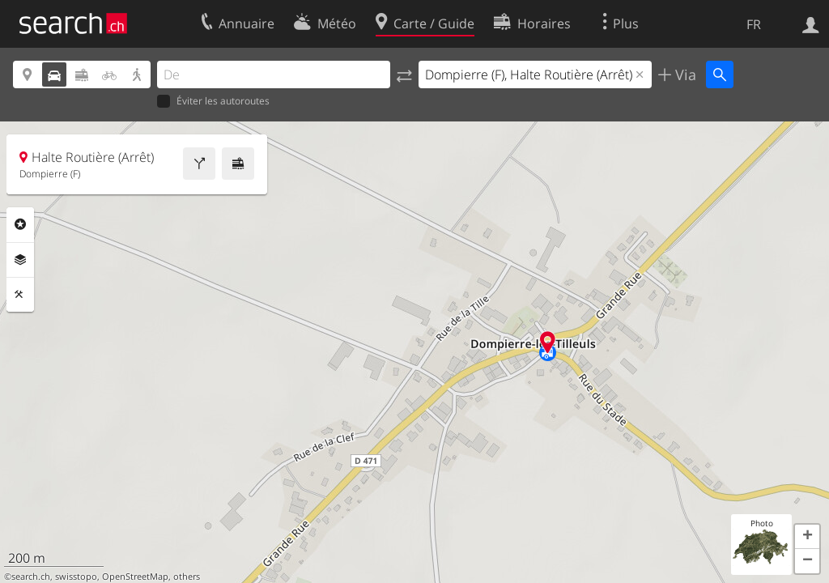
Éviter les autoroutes (213, 102)
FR (753, 24)
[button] (807, 537)
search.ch (30, 576)
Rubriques (20, 224)
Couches (20, 260)
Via (683, 74)
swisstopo (76, 576)
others (186, 576)
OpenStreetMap (135, 576)
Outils (20, 295)
